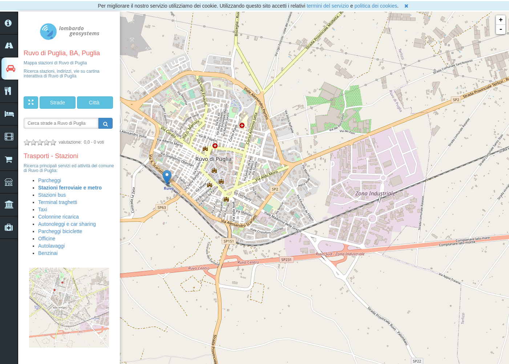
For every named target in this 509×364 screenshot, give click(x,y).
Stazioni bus (52, 195)
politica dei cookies (376, 6)
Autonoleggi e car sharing (67, 224)
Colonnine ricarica (58, 217)
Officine (46, 238)
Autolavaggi (51, 246)
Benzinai (48, 253)
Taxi (42, 209)
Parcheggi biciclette (60, 231)
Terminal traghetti (57, 202)
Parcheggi (49, 180)
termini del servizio (328, 6)
